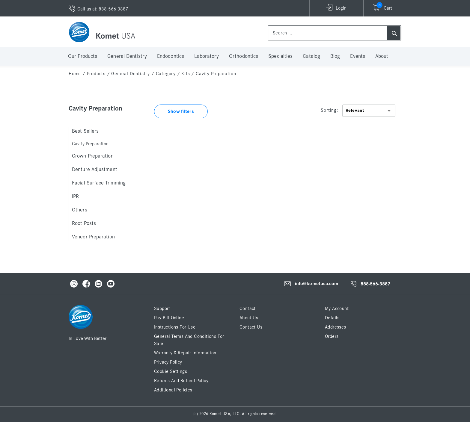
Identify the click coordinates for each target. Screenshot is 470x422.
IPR (75, 196)
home (75, 73)
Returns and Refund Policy (181, 380)
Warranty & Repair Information (185, 352)
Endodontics (170, 56)
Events (357, 56)
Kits (185, 73)
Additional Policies (173, 390)
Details (332, 317)
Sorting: (329, 110)
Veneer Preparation (93, 237)
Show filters (181, 111)
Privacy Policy (168, 362)
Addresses (335, 327)
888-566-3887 (375, 284)
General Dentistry (127, 56)
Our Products (82, 56)
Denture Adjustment (94, 169)
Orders (331, 336)
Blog (335, 56)
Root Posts (84, 223)
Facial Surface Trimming (99, 183)
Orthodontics (243, 56)
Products (96, 73)
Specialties (280, 56)
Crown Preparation (93, 156)
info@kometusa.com (316, 284)
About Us (248, 317)
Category (166, 73)
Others (79, 210)
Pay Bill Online (169, 317)
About (381, 56)
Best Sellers (85, 131)
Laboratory (206, 56)
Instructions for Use (174, 327)
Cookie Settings (170, 371)
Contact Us (250, 327)
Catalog (311, 56)
